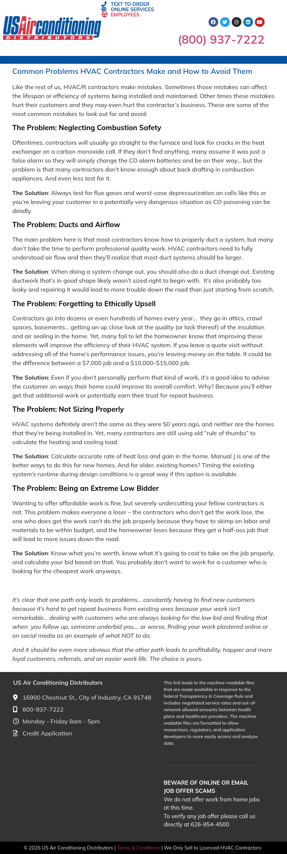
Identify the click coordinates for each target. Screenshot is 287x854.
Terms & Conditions (139, 848)
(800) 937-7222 (221, 39)
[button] (2, 58)
